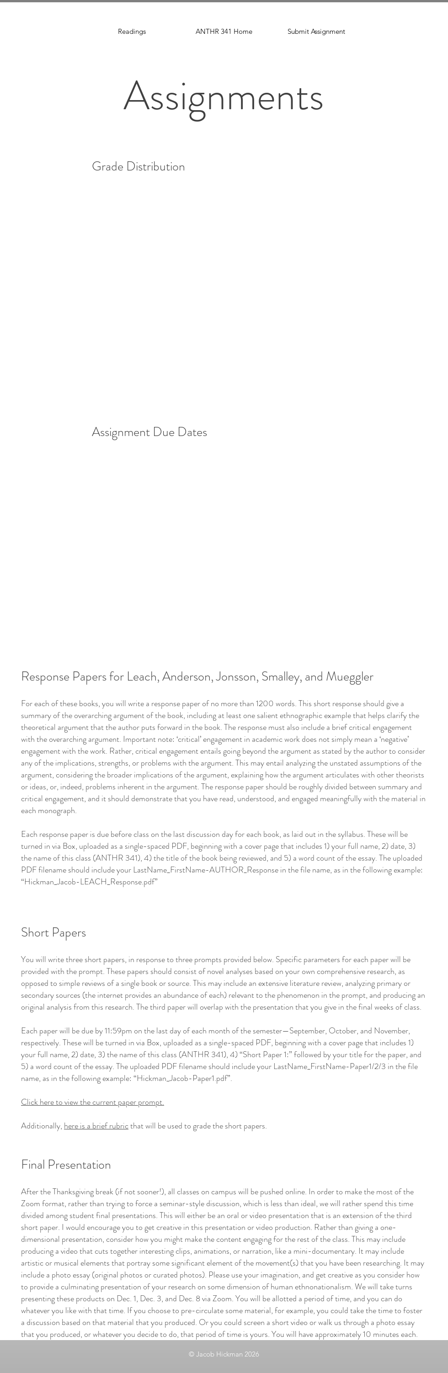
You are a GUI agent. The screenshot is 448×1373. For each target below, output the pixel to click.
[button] (316, 31)
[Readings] (131, 31)
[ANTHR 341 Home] (224, 31)
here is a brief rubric (96, 1126)
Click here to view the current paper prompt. (92, 1102)
